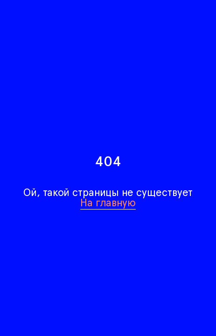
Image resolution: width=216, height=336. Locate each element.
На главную (108, 202)
